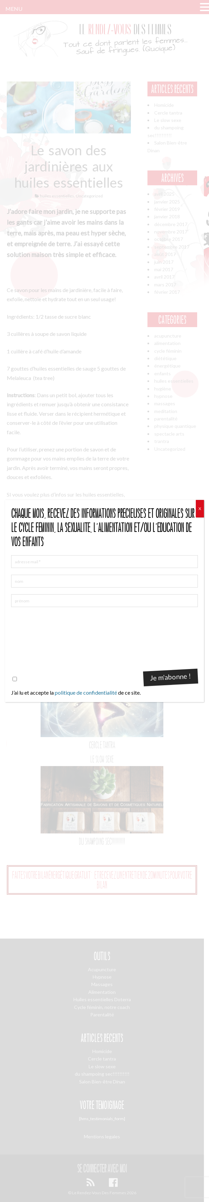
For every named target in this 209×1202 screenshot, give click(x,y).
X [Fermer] (200, 508)
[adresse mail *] (104, 561)
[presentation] (39, 638)
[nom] (104, 581)
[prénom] (104, 600)
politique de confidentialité (86, 692)
